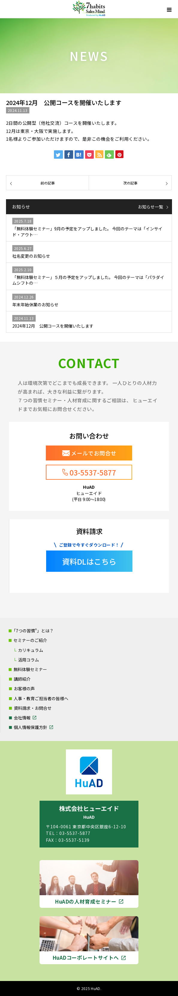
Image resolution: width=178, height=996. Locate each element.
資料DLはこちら (89, 561)
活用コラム (28, 660)
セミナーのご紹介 (30, 640)
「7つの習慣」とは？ (33, 631)
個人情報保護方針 (30, 727)
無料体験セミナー (30, 669)
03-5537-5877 (93, 472)
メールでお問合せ (93, 453)
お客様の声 (24, 689)
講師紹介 (22, 679)
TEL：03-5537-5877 (68, 833)
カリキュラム (30, 650)
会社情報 (22, 718)
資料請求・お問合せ (33, 708)
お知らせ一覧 (150, 207)
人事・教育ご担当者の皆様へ (41, 698)
